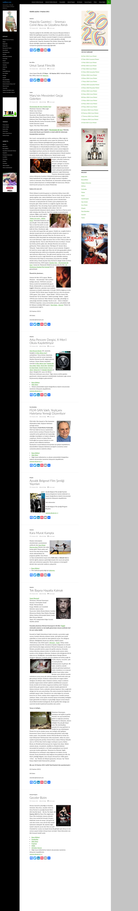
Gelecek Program (71, 2)
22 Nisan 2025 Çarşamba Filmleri (90, 84)
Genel (82, 195)
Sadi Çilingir (43, 28)
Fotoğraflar (35, 839)
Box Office (32, 62)
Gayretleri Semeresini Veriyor (9, 150)
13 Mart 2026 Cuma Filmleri (89, 62)
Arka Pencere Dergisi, (36, 351)
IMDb (33, 845)
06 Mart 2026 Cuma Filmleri (89, 56)
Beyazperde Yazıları (7, 48)
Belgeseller (84, 176)
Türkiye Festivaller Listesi (8, 90)
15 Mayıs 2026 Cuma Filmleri (89, 100)
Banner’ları (5, 146)
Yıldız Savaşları (6, 165)
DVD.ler (83, 186)
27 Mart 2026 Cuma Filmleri (89, 69)
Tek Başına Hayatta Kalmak (46, 590)
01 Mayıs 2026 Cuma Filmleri (89, 94)
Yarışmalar (5, 88)
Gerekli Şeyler (85, 198)
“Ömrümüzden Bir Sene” (56, 130)
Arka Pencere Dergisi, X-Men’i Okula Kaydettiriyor (48, 341)
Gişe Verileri (84, 202)
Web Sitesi (35, 384)
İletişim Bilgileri (102, 2)
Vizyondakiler (62, 2)
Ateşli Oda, (44, 365)
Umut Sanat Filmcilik (42, 65)
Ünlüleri (4, 161)
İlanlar (4, 69)
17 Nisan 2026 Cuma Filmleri (89, 81)
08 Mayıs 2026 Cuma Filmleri (89, 97)
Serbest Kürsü (6, 135)
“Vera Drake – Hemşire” (57, 305)
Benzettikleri (84, 179)
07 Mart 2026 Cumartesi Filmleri (90, 59)
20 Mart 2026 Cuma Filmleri (89, 65)
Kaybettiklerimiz (6, 71)
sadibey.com (7, 2)
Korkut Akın (5, 129)
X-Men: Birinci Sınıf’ (41, 353)
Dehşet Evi (37, 370)
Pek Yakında (79, 2)
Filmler (95, 2)
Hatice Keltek (6, 127)
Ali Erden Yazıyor (37, 848)
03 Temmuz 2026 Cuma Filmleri (89, 113)
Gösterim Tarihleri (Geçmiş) (37, 2)
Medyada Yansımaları (7, 155)
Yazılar (31, 92)
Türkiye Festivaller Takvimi (9, 92)
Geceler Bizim (38, 797)
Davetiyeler (5, 50)
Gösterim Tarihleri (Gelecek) (51, 2)
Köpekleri (5, 152)
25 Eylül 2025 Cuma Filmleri (89, 122)
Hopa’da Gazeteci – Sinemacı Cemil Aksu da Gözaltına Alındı (49, 23)
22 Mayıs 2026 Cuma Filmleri (89, 103)
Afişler (4, 41)
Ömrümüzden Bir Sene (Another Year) (40, 106)
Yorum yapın (52, 28)
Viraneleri (5, 163)
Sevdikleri (5, 157)
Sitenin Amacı (6, 86)
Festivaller (84, 189)
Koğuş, (38, 365)
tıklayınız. (45, 75)
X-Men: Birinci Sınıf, (40, 363)
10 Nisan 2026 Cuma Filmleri (89, 78)
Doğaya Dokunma (86, 183)
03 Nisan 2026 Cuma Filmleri (89, 75)
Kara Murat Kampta (42, 533)
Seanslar (83, 214)
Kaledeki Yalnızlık (47, 370)
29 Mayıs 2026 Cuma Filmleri (89, 107)
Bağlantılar (5, 43)
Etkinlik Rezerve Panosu (8, 39)
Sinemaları (5, 159)
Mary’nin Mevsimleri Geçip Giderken (46, 97)
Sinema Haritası (6, 81)
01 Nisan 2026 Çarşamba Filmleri (90, 72)
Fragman (34, 843)
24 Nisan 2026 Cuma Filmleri (89, 91)
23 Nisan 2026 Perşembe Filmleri (90, 88)
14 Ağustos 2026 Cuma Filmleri (89, 119)
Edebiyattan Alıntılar (7, 56)
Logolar (4, 77)
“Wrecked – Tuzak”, (54, 642)
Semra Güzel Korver (7, 133)
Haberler (32, 18)
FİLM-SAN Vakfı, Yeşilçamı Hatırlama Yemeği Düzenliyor (47, 411)
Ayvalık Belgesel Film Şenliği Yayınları (47, 482)
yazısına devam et (36, 391)
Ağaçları (4, 144)
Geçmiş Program (87, 2)
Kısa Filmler (84, 205)
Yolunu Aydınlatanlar (7, 167)
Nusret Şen (5, 131)
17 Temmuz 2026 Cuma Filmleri (89, 116)
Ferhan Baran (6, 125)
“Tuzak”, (63, 626)
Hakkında (5, 67)
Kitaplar (31, 477)
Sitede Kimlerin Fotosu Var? (9, 84)
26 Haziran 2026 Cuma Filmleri (89, 110)
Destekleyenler (6, 52)
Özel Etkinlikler (33, 407)
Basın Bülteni (36, 382)
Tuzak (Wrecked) (34, 598)
